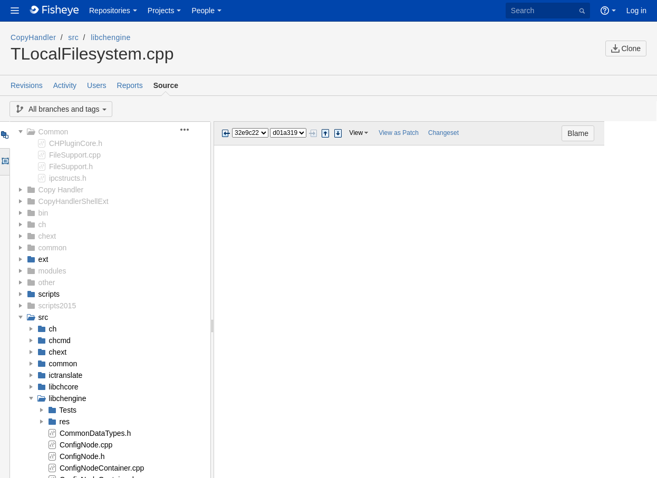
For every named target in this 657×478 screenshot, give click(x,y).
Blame (630, 133)
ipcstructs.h (67, 178)
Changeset (443, 132)
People (203, 10)
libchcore (64, 387)
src (73, 37)
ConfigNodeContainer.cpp (102, 468)
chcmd (60, 340)
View (356, 132)
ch (42, 224)
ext (43, 259)
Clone (626, 48)
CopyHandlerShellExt (73, 201)
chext (47, 236)
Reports (130, 85)
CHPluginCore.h (75, 143)
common (52, 247)
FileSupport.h (71, 166)
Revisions (27, 85)
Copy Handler (61, 190)
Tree (4, 135)
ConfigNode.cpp (86, 445)
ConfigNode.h (82, 456)
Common (53, 132)
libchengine (110, 37)
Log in (636, 10)
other (46, 282)
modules (52, 271)
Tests (67, 410)
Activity (64, 85)
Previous (225, 133)
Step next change (338, 133)
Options (4, 162)
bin (43, 213)
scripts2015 (57, 305)
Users (97, 85)
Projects (161, 10)
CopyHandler (33, 37)
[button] (14, 10)
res (65, 421)
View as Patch (399, 132)
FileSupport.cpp (75, 155)
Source (165, 85)
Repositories (109, 10)
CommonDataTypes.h (95, 433)
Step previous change (325, 133)
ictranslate (66, 375)
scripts (49, 294)
